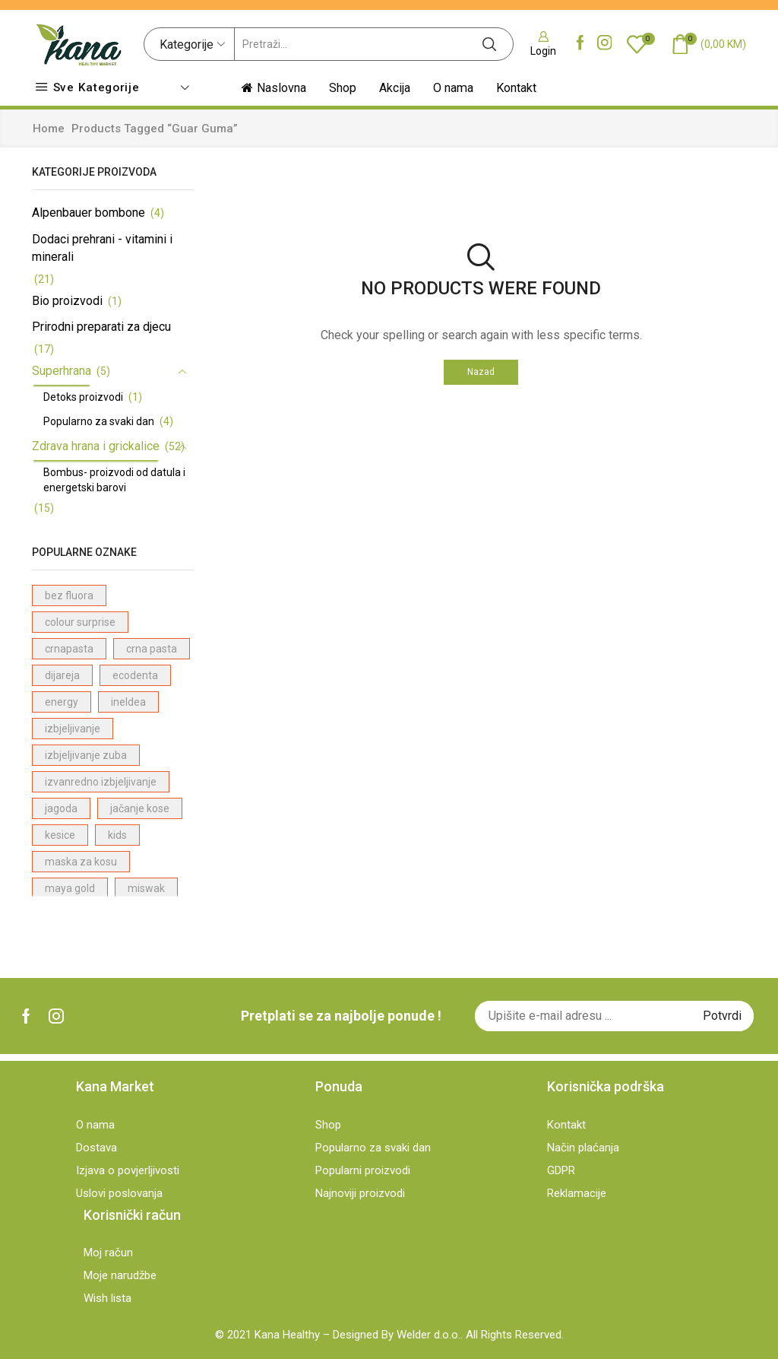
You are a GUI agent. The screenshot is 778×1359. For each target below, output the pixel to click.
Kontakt (516, 88)
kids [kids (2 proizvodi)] (117, 835)
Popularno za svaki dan (98, 421)
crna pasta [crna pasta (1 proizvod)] (151, 649)
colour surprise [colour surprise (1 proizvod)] (80, 622)
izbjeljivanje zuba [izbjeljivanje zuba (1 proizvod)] (86, 755)
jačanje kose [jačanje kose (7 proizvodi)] (139, 808)
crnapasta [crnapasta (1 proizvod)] (69, 649)
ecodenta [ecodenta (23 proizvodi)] (135, 675)
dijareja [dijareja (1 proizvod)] (62, 675)
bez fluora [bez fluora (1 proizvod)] (69, 595)
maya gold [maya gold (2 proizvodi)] (70, 888)
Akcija (394, 88)
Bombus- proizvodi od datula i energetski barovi (114, 480)
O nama (453, 88)
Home (49, 128)
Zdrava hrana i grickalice (96, 446)
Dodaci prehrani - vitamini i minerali (102, 248)
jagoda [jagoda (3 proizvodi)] (61, 808)
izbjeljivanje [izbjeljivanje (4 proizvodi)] (72, 728)
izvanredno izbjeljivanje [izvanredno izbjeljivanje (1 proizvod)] (101, 782)
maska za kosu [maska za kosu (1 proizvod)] (81, 862)
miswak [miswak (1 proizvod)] (146, 888)
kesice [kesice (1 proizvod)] (60, 835)
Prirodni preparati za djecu (101, 326)
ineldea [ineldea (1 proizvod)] (128, 702)
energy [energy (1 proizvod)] (61, 702)
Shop (342, 88)
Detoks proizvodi (83, 397)
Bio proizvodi (67, 301)
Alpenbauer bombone (88, 212)
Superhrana (61, 371)
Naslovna (274, 88)
